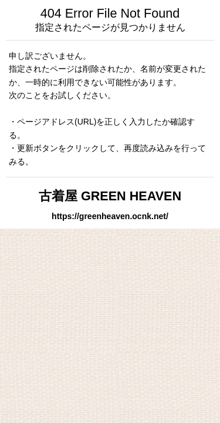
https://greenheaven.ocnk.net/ (110, 216)
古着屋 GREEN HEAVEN (110, 196)
